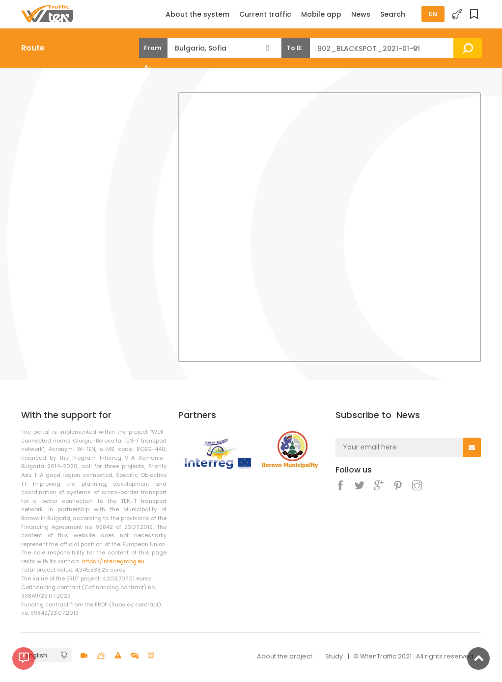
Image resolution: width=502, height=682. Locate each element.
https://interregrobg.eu (113, 561)
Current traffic (265, 14)
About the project (284, 656)
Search (392, 14)
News (360, 14)
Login (457, 14)
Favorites (475, 14)
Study (334, 656)
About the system (197, 14)
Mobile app (321, 14)
